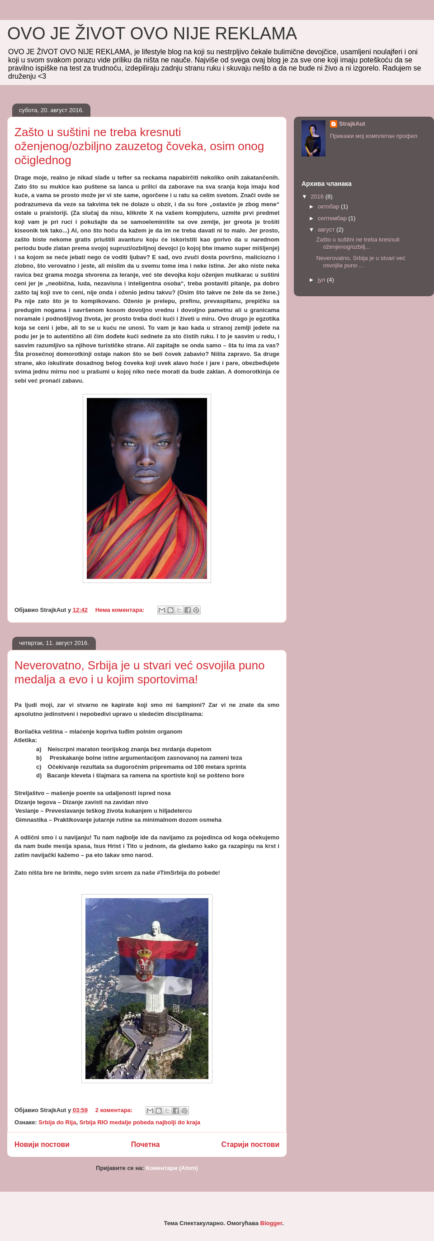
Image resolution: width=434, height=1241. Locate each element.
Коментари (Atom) (172, 1168)
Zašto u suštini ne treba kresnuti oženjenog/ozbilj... (357, 243)
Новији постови (42, 1144)
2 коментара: (114, 1110)
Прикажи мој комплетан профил (374, 136)
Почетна (145, 1144)
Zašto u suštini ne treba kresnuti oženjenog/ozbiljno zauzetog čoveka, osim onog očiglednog (139, 146)
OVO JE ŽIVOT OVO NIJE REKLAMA (152, 33)
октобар (329, 206)
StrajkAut (352, 123)
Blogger (271, 1223)
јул (322, 279)
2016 (318, 196)
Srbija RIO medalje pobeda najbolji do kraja (140, 1122)
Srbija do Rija (57, 1122)
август (327, 229)
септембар (333, 218)
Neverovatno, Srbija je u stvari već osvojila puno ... (360, 262)
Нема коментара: (120, 609)
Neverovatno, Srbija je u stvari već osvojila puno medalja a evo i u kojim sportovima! (139, 672)
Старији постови (250, 1144)
